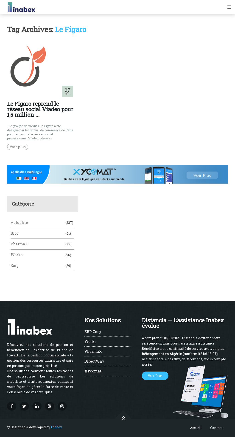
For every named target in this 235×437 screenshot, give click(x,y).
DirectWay (94, 361)
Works (16, 254)
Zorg (15, 265)
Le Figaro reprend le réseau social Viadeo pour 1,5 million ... (40, 109)
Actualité (19, 222)
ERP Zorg (92, 332)
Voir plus (18, 146)
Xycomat (92, 371)
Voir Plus (155, 376)
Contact (216, 428)
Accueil (196, 428)
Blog (15, 233)
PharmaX (19, 244)
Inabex (56, 427)
